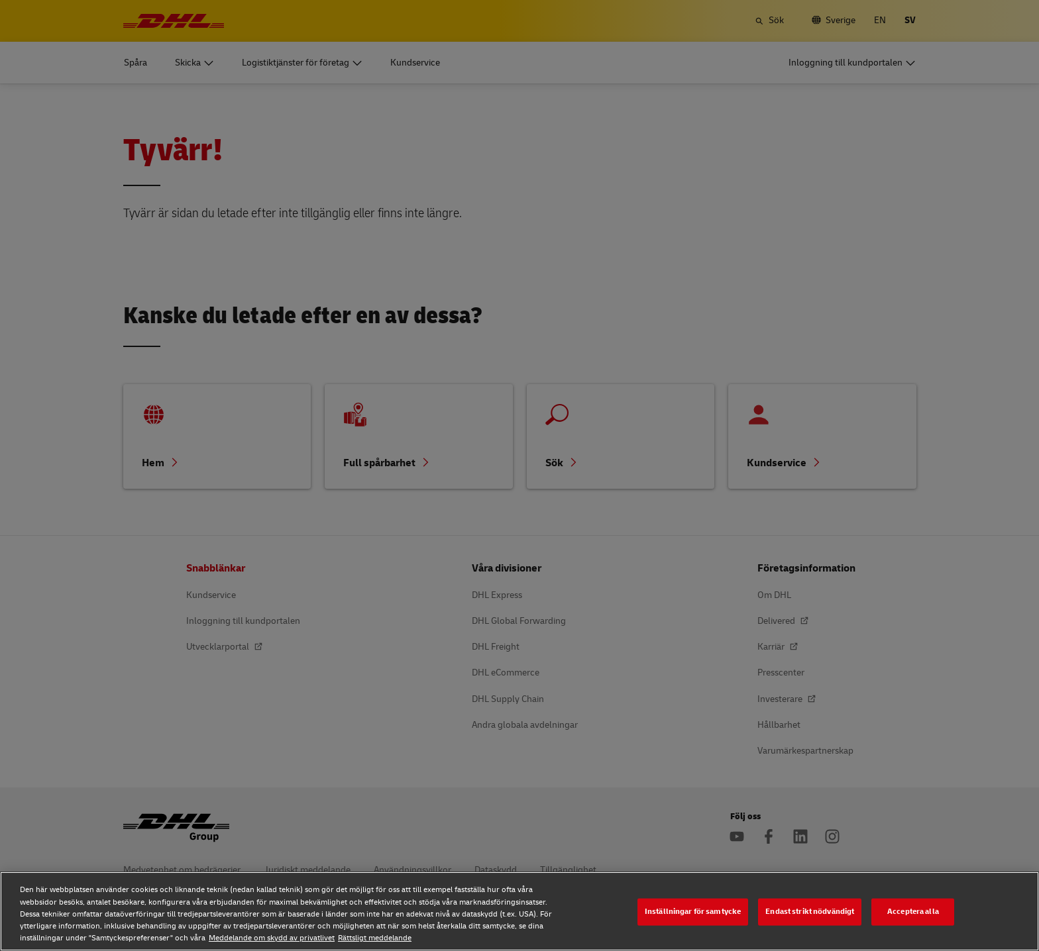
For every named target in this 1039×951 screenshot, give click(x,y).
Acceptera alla (913, 912)
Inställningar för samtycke (693, 912)
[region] (519, 911)
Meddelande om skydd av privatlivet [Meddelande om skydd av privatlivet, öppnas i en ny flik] (272, 938)
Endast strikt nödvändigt (809, 912)
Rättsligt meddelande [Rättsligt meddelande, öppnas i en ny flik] (374, 938)
